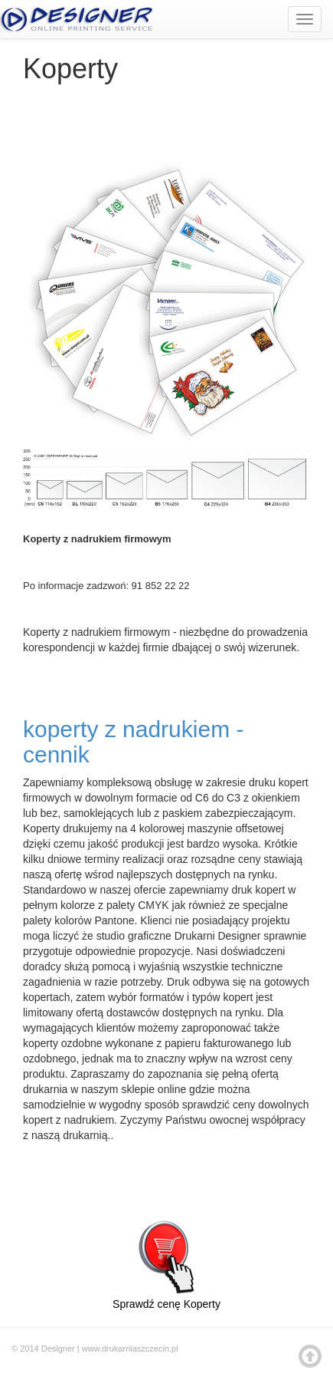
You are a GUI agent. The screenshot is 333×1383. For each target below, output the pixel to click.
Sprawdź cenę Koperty (166, 1258)
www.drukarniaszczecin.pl (130, 1348)
